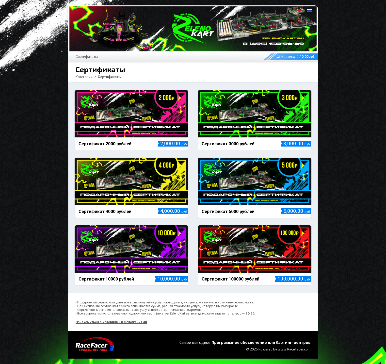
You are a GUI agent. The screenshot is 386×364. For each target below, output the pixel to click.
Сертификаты (87, 57)
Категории (84, 77)
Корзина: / (295, 57)
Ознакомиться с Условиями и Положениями (111, 322)
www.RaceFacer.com (294, 349)
